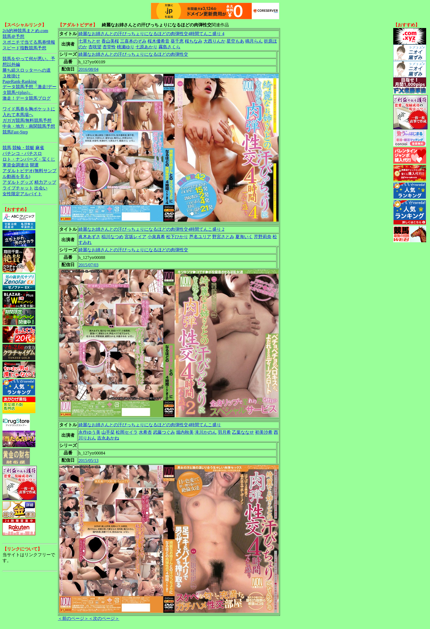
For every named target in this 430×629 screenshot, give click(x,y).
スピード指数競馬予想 (24, 48)
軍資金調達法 (15, 165)
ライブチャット (17, 188)
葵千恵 (177, 41)
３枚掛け (11, 76)
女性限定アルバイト (22, 193)
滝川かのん (206, 432)
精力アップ (45, 182)
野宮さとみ (223, 236)
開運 (34, 165)
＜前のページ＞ (73, 618)
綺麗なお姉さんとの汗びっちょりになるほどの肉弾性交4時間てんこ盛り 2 (151, 229)
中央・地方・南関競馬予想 (28, 126)
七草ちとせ (89, 41)
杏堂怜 (109, 46)
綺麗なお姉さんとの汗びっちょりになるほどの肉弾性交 (133, 54)
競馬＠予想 (13, 36)
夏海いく (244, 236)
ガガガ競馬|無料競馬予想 (27, 120)
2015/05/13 (88, 460)
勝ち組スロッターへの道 (26, 70)
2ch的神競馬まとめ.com (25, 30)
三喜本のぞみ (133, 41)
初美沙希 (264, 432)
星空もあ (235, 41)
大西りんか (214, 41)
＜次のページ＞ (104, 618)
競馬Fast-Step (15, 132)
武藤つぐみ (164, 432)
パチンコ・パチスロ (22, 153)
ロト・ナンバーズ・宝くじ (28, 159)
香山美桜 (110, 41)
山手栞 (108, 432)
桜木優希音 (158, 41)
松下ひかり (177, 236)
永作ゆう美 (89, 432)
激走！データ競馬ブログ (26, 98)
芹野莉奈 (262, 236)
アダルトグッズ (17, 182)
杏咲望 (94, 46)
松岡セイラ (127, 432)
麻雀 (39, 147)
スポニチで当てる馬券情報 (28, 42)
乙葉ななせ (243, 432)
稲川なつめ (112, 236)
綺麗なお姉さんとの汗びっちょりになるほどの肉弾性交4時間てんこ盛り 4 (151, 33)
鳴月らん (254, 41)
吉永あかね (108, 438)
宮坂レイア (135, 236)
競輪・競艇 (23, 147)
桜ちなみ (193, 41)
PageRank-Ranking (19, 81)
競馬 (6, 147)
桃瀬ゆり (125, 46)
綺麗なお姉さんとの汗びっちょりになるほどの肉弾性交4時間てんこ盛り (149, 424)
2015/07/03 (88, 265)
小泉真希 (156, 236)
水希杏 (145, 432)
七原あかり (146, 46)
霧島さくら (169, 46)
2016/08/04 (88, 69)
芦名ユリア (200, 236)
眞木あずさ (89, 236)
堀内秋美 (185, 432)
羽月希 (224, 432)
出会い (40, 188)
